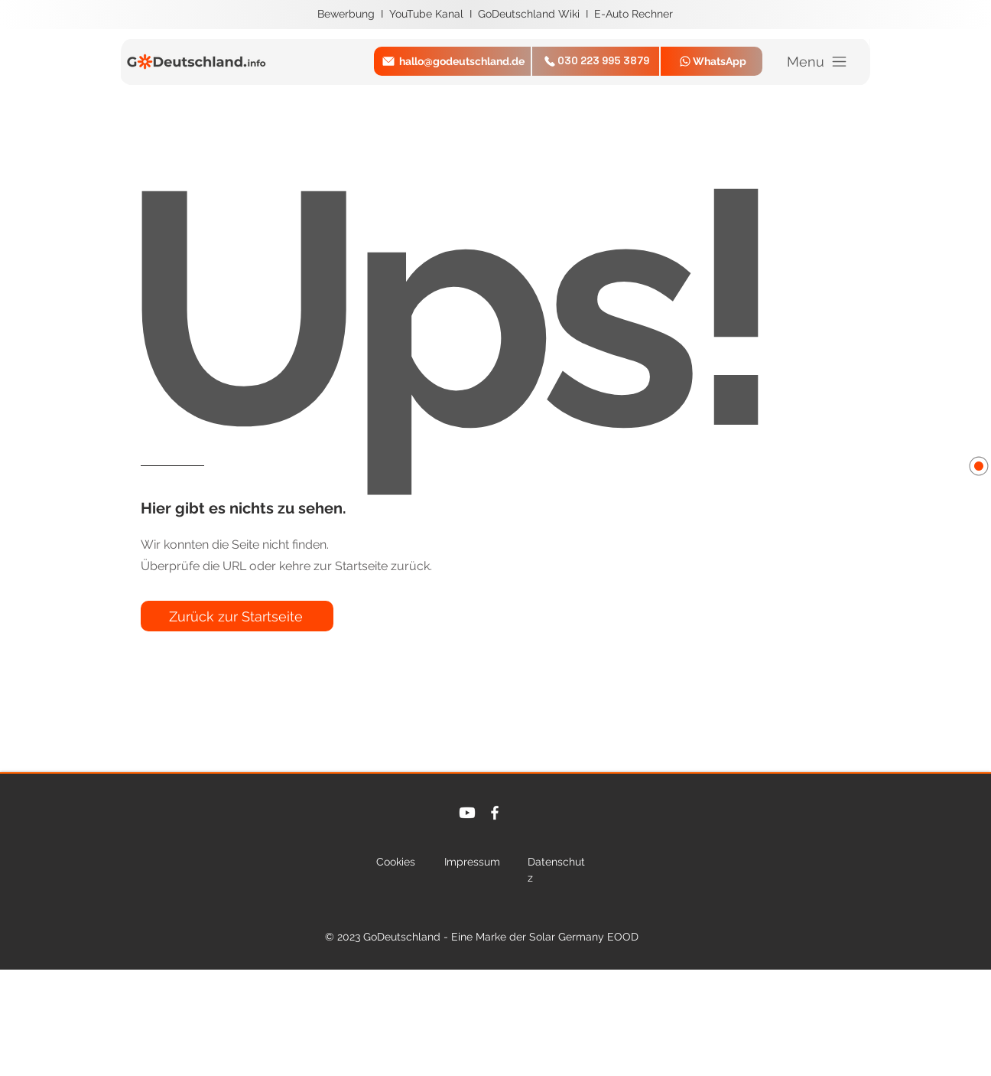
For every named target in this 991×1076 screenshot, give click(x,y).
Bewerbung (347, 14)
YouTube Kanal (427, 14)
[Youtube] (467, 813)
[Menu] (818, 62)
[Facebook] (495, 813)
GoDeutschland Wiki (530, 14)
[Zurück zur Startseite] (237, 616)
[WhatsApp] (711, 61)
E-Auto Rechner (633, 14)
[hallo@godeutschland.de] (452, 61)
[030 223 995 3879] (595, 61)
